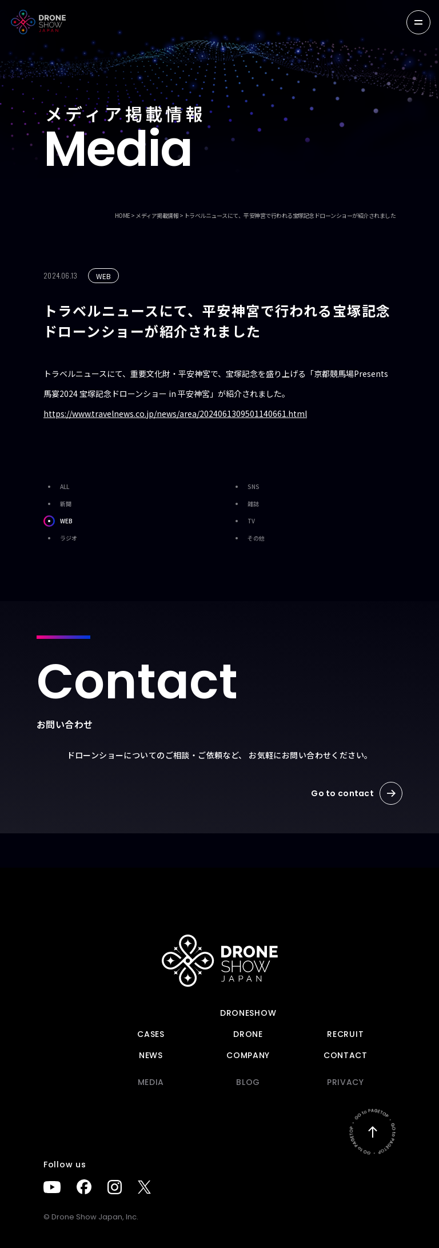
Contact (346, 1055)
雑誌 (245, 504)
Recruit (345, 1034)
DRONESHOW (248, 1013)
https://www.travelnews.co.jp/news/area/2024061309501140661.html (175, 413)
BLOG (248, 1082)
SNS (245, 486)
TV (243, 521)
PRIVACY (345, 1082)
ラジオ (60, 538)
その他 (248, 538)
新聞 (57, 504)
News (151, 1055)
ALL (56, 486)
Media (151, 1082)
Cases (151, 1034)
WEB (58, 521)
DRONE (248, 1034)
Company (248, 1055)
